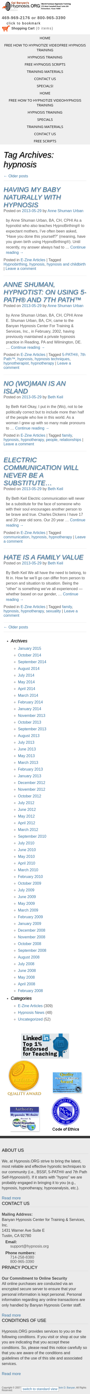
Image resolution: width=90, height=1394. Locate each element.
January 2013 (29, 776)
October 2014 (29, 655)
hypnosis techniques (52, 359)
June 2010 (27, 850)
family (67, 435)
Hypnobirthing (15, 264)
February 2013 (30, 769)
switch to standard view (40, 1389)
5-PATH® (70, 355)
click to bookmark (24, 23)
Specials (45, 119)
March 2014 (28, 695)
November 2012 (31, 789)
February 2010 (30, 877)
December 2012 (31, 783)
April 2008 (26, 984)
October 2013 (29, 722)
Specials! (45, 85)
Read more (11, 1198)
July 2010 (26, 843)
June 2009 (27, 897)
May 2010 (26, 856)
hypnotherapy (42, 363)
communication (17, 537)
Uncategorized (30, 1019)
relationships (70, 440)
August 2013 (29, 736)
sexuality (53, 611)
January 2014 (29, 709)
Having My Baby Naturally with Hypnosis (32, 197)
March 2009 (28, 910)
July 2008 (26, 964)
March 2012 (28, 830)
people (51, 440)
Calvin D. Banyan (65, 1387)
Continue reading (28, 347)
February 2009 (30, 917)
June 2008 (27, 971)
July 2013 (26, 742)
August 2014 (29, 669)
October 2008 (29, 944)
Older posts (16, 176)
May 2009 (26, 903)
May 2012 (26, 816)
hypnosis (36, 264)
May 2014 (26, 682)
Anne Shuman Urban (65, 211)
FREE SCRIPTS (45, 141)
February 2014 (30, 702)
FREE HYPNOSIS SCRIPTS (44, 64)
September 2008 (32, 950)
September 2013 (32, 729)
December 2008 (31, 930)
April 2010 (26, 863)
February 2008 (30, 991)
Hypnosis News (31, 1013)
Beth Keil (55, 397)
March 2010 (28, 870)
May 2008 (26, 977)
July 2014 (26, 675)
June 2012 (27, 809)
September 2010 (32, 836)
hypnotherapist (16, 363)
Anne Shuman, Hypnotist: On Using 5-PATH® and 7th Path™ (45, 292)
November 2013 (31, 716)
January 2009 (29, 924)
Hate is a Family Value (44, 557)
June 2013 (27, 749)
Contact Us (45, 78)
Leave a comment (21, 269)
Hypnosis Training (45, 57)
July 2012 (26, 803)
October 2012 (29, 796)
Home (45, 37)
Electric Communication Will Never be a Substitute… (41, 471)
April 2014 (26, 689)
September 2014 (32, 662)
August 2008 (29, 957)
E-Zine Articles (33, 260)
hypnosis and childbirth (66, 264)
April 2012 (26, 823)
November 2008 (31, 937)
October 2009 (29, 883)
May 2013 (26, 756)
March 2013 (28, 763)
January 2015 (29, 648)
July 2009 (26, 890)
